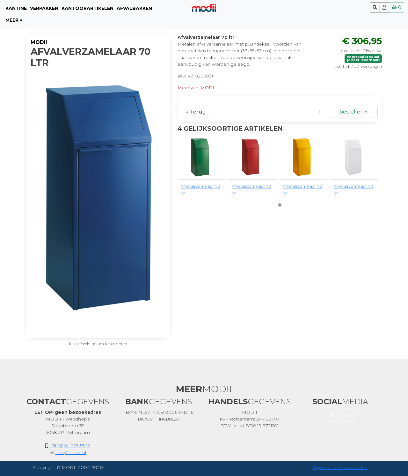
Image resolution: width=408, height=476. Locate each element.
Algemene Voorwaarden (340, 467)
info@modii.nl (70, 452)
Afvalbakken (134, 8)
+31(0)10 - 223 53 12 (69, 446)
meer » (13, 20)
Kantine (16, 8)
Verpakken (44, 8)
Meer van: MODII (197, 88)
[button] (280, 205)
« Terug (196, 112)
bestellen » (353, 112)
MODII (39, 42)
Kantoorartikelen (87, 8)
